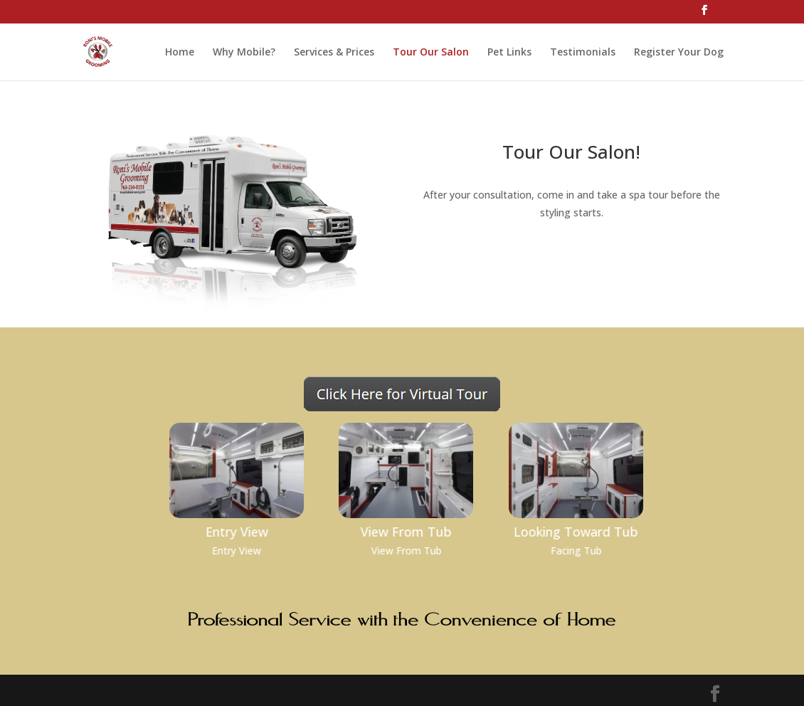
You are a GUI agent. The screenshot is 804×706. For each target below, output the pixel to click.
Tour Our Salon (431, 52)
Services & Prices (334, 52)
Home (179, 52)
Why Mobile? (244, 52)
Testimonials (582, 52)
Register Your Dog (679, 52)
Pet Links (509, 52)
